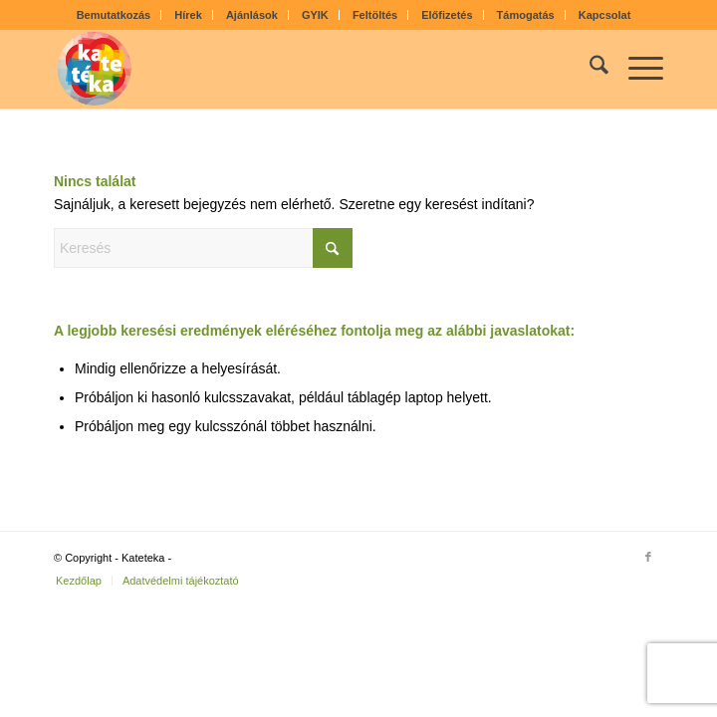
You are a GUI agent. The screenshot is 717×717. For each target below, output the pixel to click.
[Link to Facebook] (648, 557)
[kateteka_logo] (298, 69)
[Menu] (635, 69)
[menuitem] (114, 15)
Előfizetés (446, 15)
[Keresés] (589, 69)
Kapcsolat (605, 15)
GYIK (315, 15)
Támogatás (526, 15)
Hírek (188, 15)
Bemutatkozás (114, 15)
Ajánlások (252, 15)
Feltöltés (375, 15)
